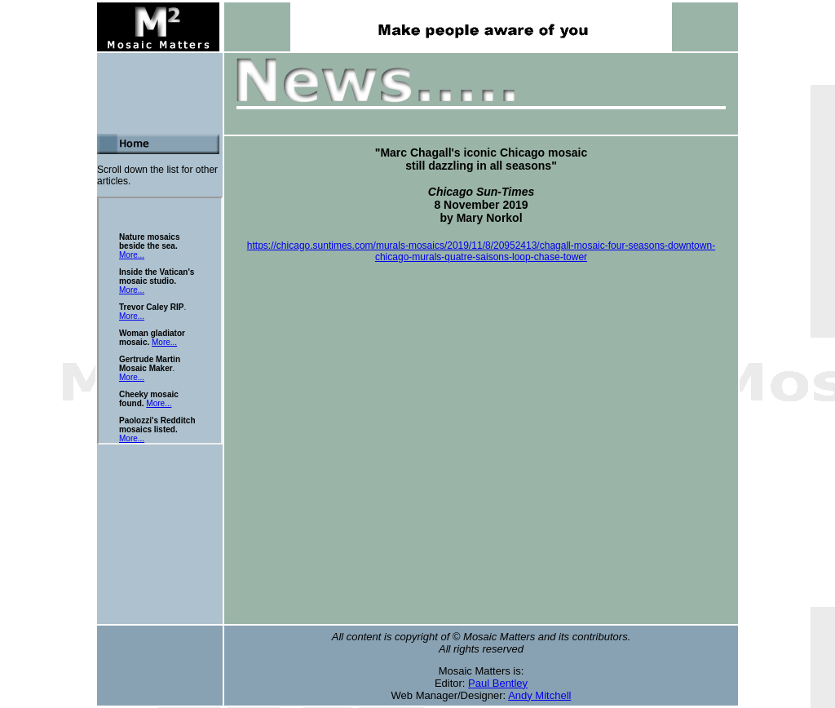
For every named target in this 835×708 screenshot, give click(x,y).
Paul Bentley (498, 683)
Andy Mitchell (539, 695)
